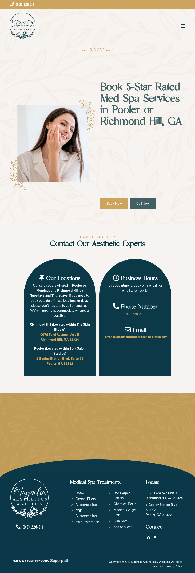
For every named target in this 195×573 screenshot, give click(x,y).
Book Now (114, 203)
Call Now (142, 203)
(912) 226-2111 (135, 313)
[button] (183, 26)
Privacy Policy (173, 566)
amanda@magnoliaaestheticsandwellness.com (136, 336)
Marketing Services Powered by (41, 560)
